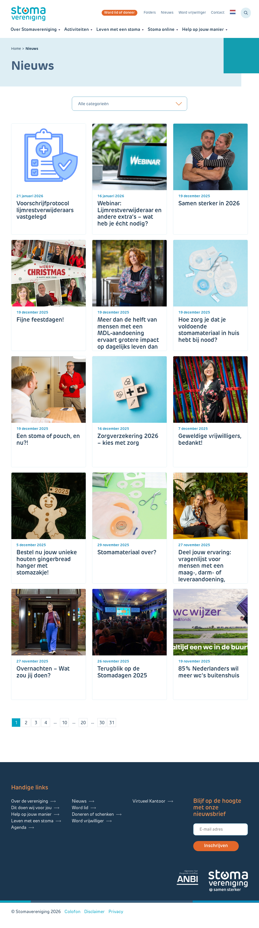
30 (101, 723)
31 (111, 723)
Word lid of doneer (119, 13)
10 (64, 723)
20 (83, 723)
